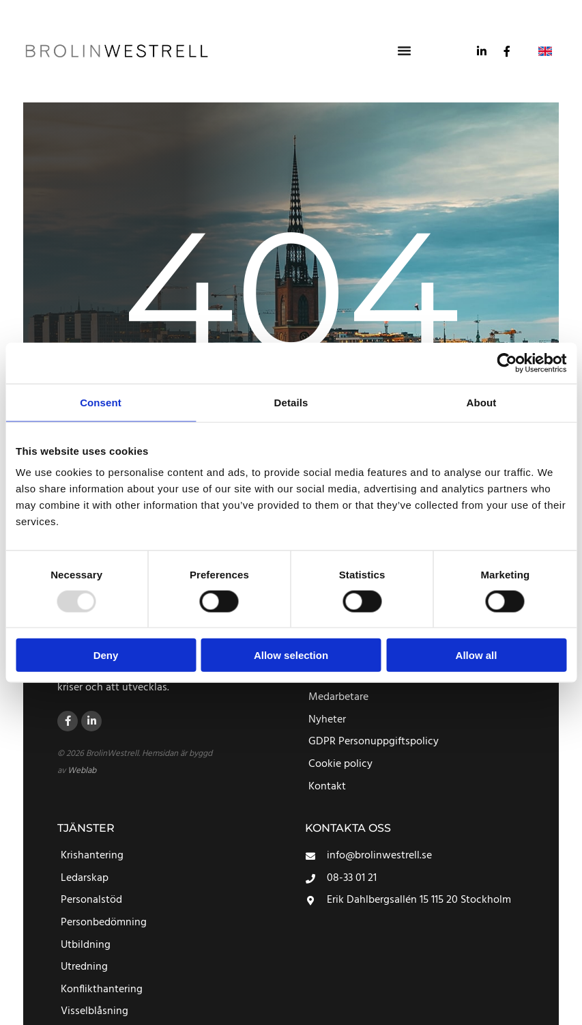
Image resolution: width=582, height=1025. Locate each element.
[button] (405, 50)
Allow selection (291, 655)
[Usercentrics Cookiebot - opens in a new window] (506, 362)
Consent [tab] (100, 402)
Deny (106, 655)
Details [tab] (291, 402)
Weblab (82, 770)
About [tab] (482, 402)
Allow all (476, 655)
